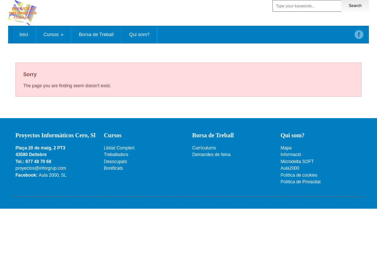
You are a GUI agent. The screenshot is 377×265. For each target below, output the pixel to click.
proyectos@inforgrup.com (40, 168)
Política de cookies (299, 175)
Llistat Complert (119, 148)
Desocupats (115, 161)
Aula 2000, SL (52, 175)
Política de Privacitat (301, 181)
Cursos (53, 34)
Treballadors (116, 154)
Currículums (204, 148)
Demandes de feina (211, 154)
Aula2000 (290, 168)
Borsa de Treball (96, 34)
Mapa (286, 148)
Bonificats (113, 168)
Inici (24, 34)
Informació (291, 154)
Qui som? (139, 34)
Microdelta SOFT (297, 161)
